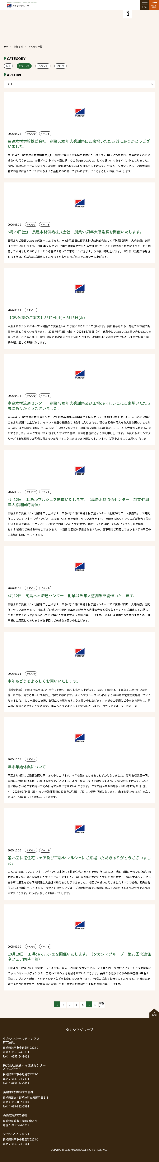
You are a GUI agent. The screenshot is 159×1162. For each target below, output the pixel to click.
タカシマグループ (79, 1029)
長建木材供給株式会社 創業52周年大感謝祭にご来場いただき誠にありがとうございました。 (79, 143)
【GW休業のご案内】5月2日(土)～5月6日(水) (46, 317)
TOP (6, 46)
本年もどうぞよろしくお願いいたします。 (44, 681)
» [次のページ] (95, 1005)
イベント (43, 66)
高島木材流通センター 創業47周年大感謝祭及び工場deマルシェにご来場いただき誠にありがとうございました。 (79, 405)
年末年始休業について (27, 766)
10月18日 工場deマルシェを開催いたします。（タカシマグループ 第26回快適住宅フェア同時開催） (79, 956)
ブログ (60, 66)
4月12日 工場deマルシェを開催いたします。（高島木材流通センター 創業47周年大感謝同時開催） (78, 501)
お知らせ (18, 46)
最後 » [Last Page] (101, 1005)
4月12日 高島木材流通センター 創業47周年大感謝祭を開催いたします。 (72, 595)
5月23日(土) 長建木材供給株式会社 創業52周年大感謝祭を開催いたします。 (75, 232)
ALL (8, 66)
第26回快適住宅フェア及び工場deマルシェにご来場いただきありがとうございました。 (79, 860)
